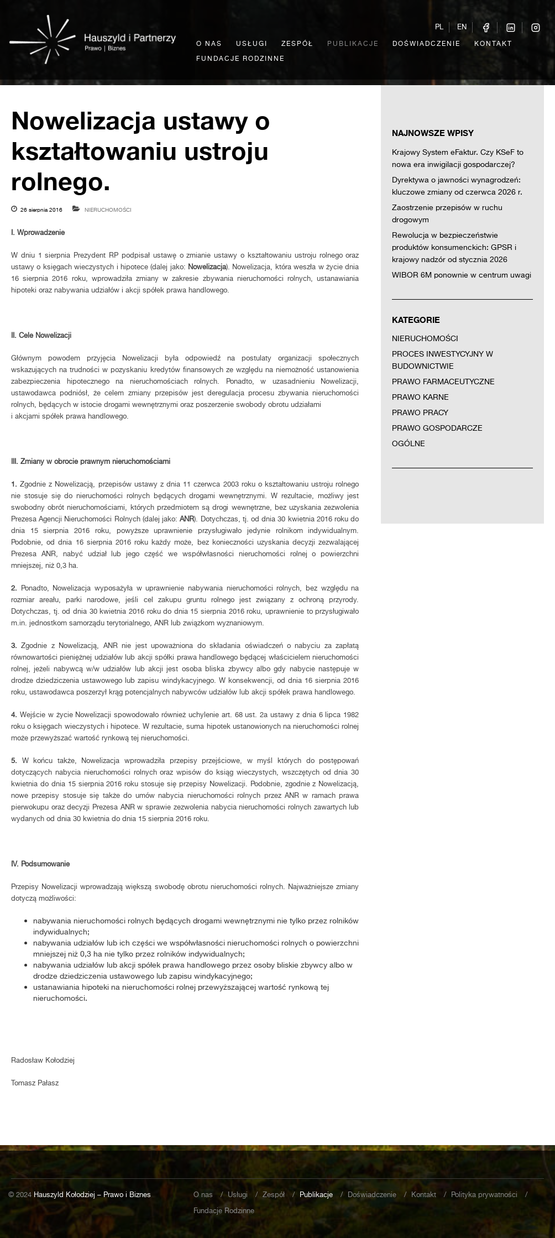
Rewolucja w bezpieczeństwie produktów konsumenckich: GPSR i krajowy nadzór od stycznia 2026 (454, 247)
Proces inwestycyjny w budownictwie (442, 360)
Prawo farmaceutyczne (443, 381)
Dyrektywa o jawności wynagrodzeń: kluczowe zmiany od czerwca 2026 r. (457, 186)
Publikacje (353, 43)
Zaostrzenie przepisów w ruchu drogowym (447, 213)
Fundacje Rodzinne (240, 58)
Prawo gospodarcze (437, 428)
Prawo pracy (420, 412)
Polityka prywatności (484, 1194)
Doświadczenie (426, 43)
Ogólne (408, 443)
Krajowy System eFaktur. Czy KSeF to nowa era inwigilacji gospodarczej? (457, 158)
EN (462, 27)
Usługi (252, 43)
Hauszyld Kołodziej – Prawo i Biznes (92, 1194)
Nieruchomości (108, 209)
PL (439, 27)
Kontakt (493, 43)
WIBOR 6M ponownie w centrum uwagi (461, 275)
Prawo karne (420, 397)
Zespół (297, 43)
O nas (209, 43)
